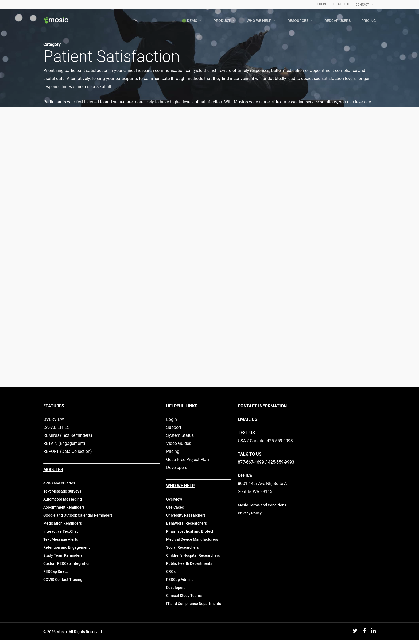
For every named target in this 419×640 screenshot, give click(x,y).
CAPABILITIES (56, 427)
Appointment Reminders (64, 507)
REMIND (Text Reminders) (67, 435)
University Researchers (185, 515)
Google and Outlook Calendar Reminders (77, 515)
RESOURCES (300, 20)
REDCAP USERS (337, 20)
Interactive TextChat (60, 531)
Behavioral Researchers (186, 523)
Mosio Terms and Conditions (262, 505)
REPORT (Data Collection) (67, 451)
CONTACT (365, 4)
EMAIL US (247, 419)
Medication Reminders (62, 523)
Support (173, 427)
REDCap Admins (179, 579)
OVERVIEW (53, 419)
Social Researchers (182, 547)
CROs (171, 571)
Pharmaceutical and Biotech (190, 531)
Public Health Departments (189, 563)
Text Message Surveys (62, 491)
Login (171, 419)
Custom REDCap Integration (67, 563)
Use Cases (175, 507)
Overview (174, 499)
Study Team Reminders (63, 555)
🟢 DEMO (192, 20)
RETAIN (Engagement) (64, 443)
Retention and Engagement (66, 547)
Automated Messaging (62, 499)
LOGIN (321, 4)
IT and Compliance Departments (193, 603)
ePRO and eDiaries (59, 483)
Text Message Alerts (60, 539)
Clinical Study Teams (184, 595)
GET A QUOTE (341, 4)
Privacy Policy (250, 513)
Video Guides (178, 443)
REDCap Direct (55, 571)
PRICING (368, 20)
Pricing (172, 451)
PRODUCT (224, 20)
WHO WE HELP (261, 20)
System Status (180, 435)
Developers (176, 467)
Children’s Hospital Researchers (193, 555)
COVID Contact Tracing (62, 579)
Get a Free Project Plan (187, 459)
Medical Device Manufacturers (192, 539)
